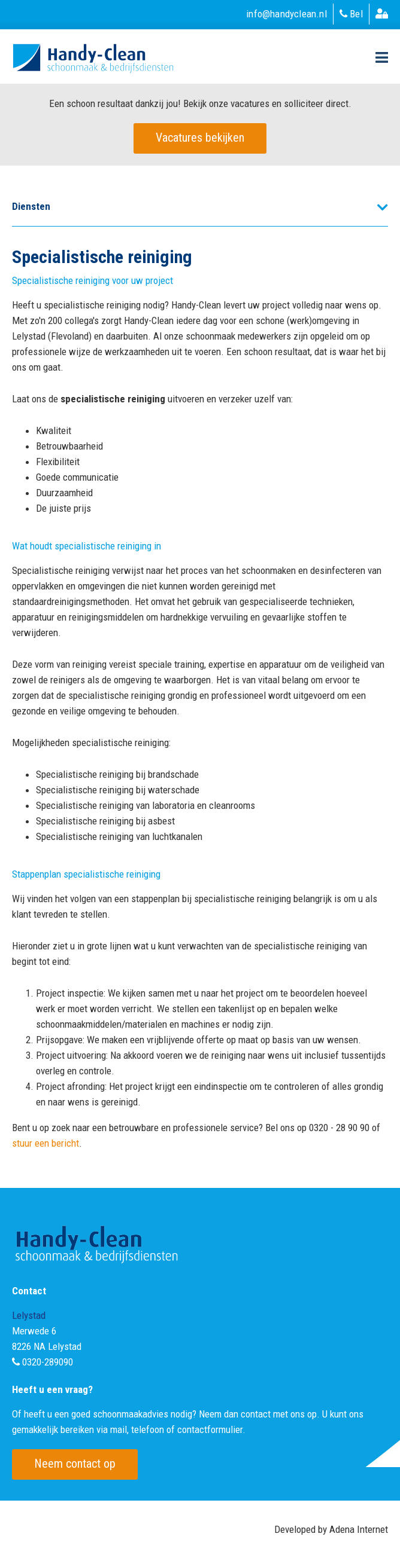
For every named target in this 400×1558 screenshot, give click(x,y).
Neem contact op (75, 1463)
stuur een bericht (45, 1143)
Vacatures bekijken (200, 137)
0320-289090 (47, 1362)
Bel (351, 14)
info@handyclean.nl (286, 14)
